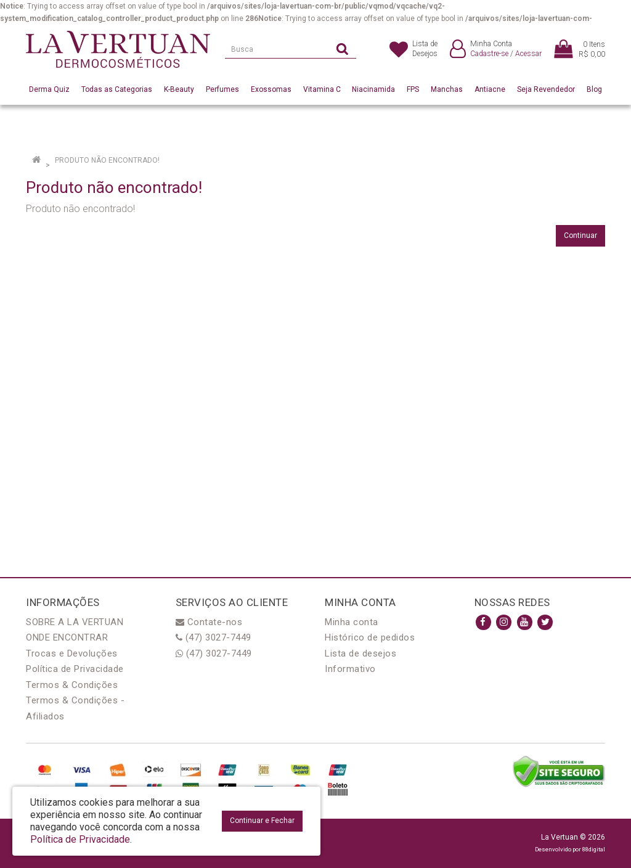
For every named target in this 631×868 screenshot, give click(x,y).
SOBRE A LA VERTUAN (74, 622)
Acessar (528, 53)
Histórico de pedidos (370, 637)
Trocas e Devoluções (72, 653)
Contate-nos (209, 622)
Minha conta (351, 622)
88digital (593, 849)
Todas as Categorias (116, 89)
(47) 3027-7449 (213, 637)
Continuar (580, 235)
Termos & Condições (72, 684)
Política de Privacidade (75, 668)
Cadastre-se (489, 53)
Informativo (350, 668)
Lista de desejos (360, 653)
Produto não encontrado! (107, 160)
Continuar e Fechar (262, 820)
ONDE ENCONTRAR (67, 637)
